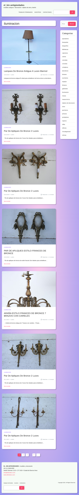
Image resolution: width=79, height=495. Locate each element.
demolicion (65, 71)
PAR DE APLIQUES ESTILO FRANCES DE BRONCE (25, 252)
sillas (63, 124)
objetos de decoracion (68, 103)
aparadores (65, 38)
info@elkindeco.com (9, 472)
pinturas (64, 113)
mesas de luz (66, 99)
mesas (64, 96)
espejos (64, 81)
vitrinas (64, 135)
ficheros (64, 85)
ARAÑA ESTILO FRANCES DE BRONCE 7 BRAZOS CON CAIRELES (25, 314)
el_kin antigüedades (14, 5)
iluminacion (7, 67)
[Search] (72, 12)
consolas (64, 63)
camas (64, 56)
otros (63, 106)
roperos (64, 121)
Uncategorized (66, 131)
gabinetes (65, 88)
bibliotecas (65, 49)
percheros (65, 110)
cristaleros (65, 67)
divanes (64, 74)
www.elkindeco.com (9, 475)
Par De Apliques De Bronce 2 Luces (21, 131)
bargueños (65, 46)
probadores (65, 117)
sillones (64, 128)
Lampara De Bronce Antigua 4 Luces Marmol (25, 71)
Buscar (72, 24)
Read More (7, 82)
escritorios (65, 78)
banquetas (65, 42)
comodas (64, 60)
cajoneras (65, 53)
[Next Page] (38, 454)
